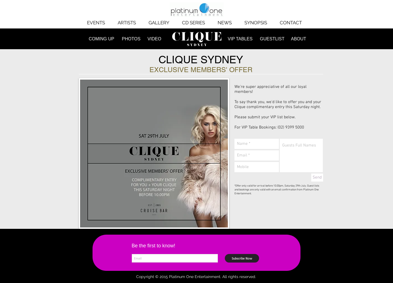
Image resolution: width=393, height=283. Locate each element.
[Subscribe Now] (242, 258)
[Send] (317, 178)
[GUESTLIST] (272, 39)
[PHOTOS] (131, 39)
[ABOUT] (298, 39)
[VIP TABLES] (240, 39)
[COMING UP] (102, 39)
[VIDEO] (154, 39)
